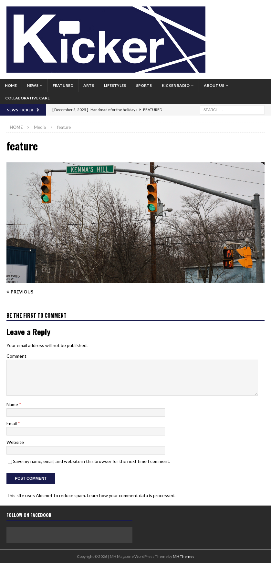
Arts (88, 85)
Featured (63, 85)
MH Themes (183, 556)
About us (214, 85)
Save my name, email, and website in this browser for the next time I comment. (91, 461)
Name (12, 404)
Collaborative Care (27, 98)
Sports (144, 85)
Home (11, 85)
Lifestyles (115, 85)
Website (15, 442)
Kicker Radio (176, 85)
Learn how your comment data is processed (130, 495)
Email (12, 423)
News (32, 85)
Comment (16, 356)
